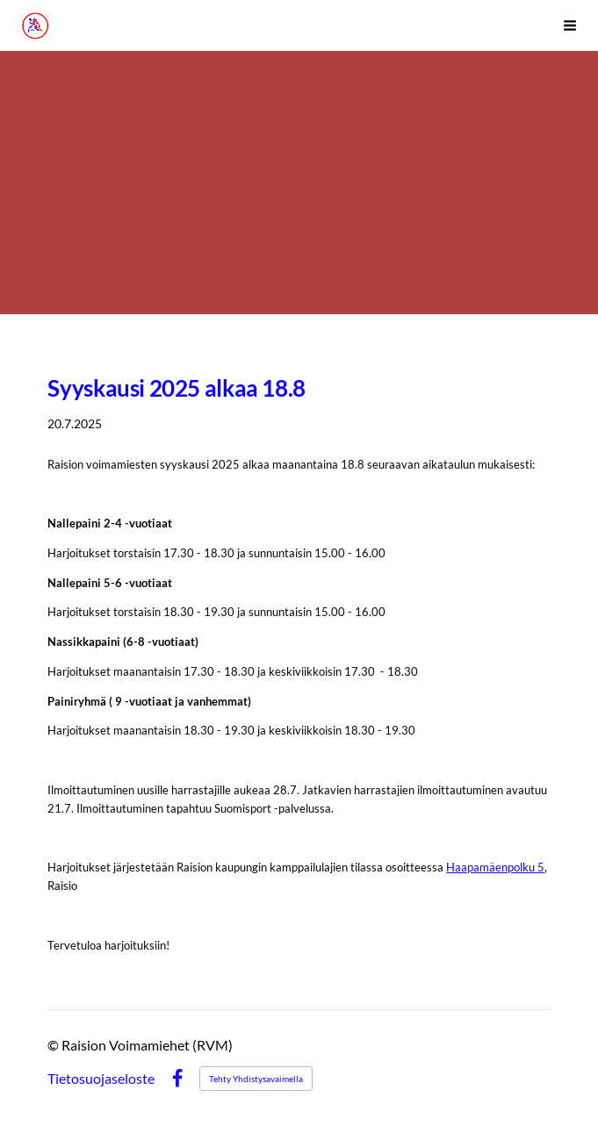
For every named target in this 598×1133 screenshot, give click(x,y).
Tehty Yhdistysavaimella (256, 1078)
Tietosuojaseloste (101, 1079)
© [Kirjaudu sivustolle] (54, 1044)
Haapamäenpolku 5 (495, 867)
